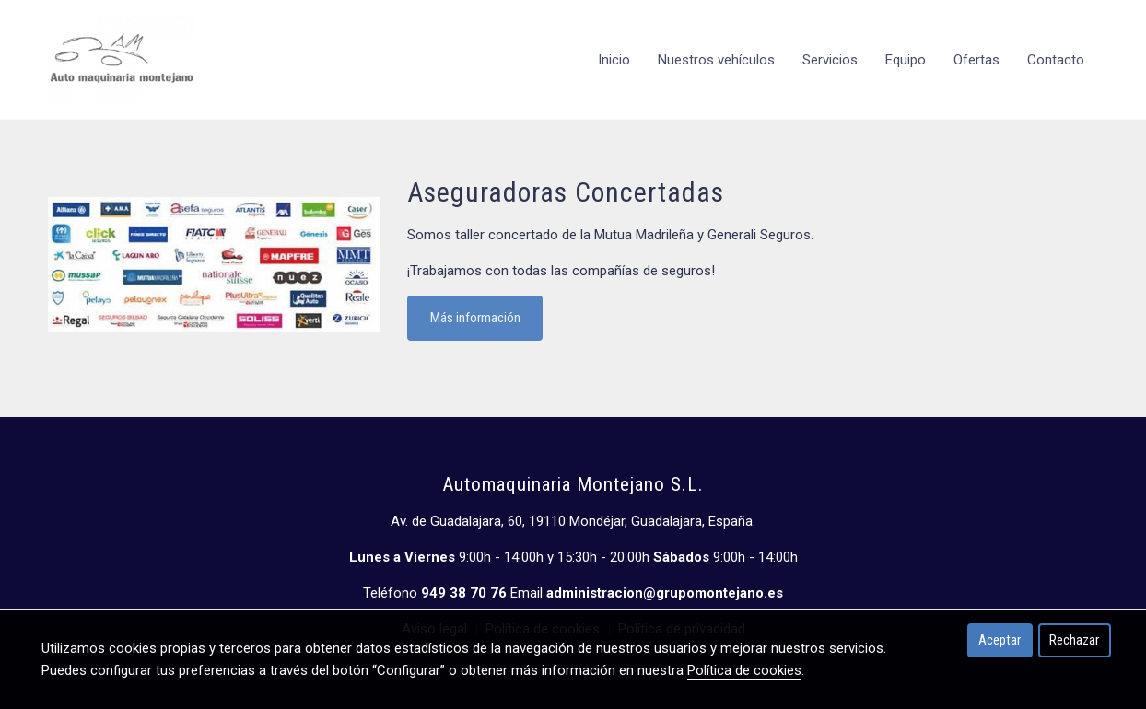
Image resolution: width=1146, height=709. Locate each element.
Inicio (614, 60)
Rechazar (1074, 640)
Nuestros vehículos (716, 60)
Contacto (1055, 60)
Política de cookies (744, 670)
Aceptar (999, 640)
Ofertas (976, 60)
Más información (475, 317)
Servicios (830, 60)
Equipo (905, 60)
